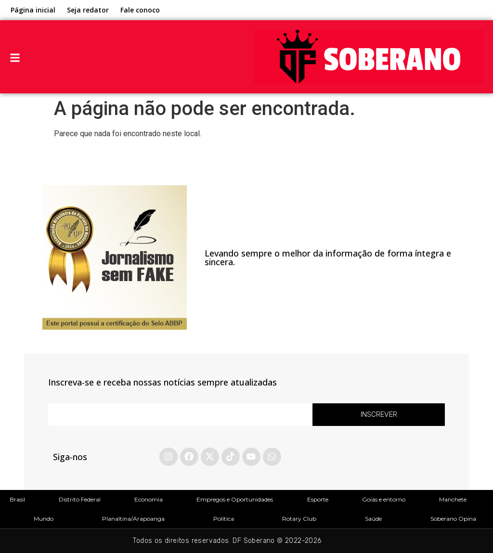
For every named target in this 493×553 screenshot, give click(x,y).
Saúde (373, 518)
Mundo (43, 518)
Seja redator (88, 9)
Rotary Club (299, 518)
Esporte (317, 499)
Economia (148, 499)
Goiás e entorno (383, 499)
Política (223, 518)
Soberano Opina (453, 518)
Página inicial (33, 9)
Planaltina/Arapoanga (133, 518)
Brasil (17, 499)
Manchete (453, 499)
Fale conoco (140, 9)
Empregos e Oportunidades (234, 499)
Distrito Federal (80, 499)
